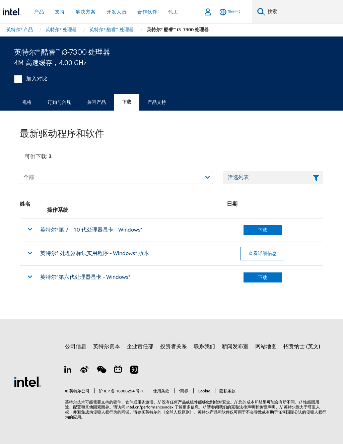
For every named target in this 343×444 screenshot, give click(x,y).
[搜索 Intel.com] (304, 11)
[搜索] (261, 11)
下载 (126, 102)
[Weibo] (84, 371)
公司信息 (75, 346)
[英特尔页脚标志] (27, 381)
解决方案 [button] (86, 12)
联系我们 (204, 346)
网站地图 (266, 346)
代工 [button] (173, 12)
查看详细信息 (263, 253)
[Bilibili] (118, 371)
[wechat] (101, 371)
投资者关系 (173, 346)
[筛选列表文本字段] (273, 177)
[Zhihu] (134, 371)
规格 (26, 102)
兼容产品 (96, 102)
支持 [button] (60, 12)
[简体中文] (230, 11)
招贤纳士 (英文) (301, 346)
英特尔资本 (106, 346)
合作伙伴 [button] (147, 12)
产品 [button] (39, 12)
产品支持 (156, 102)
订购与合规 (59, 102)
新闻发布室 (235, 346)
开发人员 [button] (117, 12)
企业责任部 (140, 346)
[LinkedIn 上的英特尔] (68, 371)
